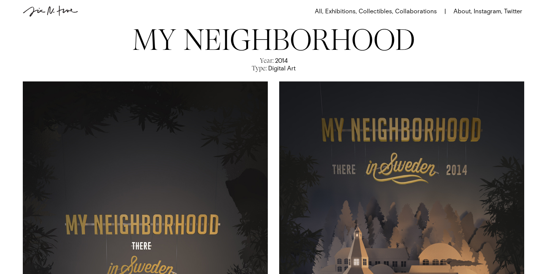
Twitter (513, 11)
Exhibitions (341, 11)
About (463, 11)
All (319, 11)
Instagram (487, 11)
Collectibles (376, 11)
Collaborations (416, 11)
